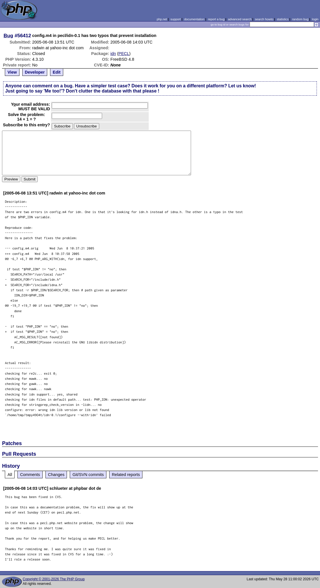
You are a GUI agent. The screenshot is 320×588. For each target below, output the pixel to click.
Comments (30, 474)
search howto (264, 19)
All (9, 474)
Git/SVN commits (88, 474)
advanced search (239, 19)
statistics (283, 19)
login (315, 19)
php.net (162, 19)
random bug (300, 19)
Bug (8, 35)
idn (113, 53)
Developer (35, 72)
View (12, 72)
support (175, 19)
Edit (56, 72)
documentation (194, 19)
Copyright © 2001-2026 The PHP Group (54, 579)
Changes (56, 474)
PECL (123, 53)
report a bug (216, 19)
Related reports (126, 474)
